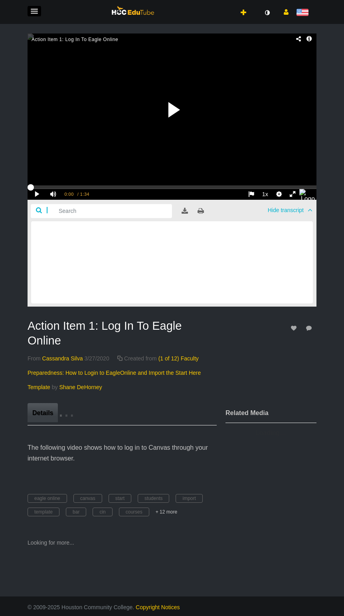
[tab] (43, 412)
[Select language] (303, 13)
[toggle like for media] (295, 328)
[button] (34, 11)
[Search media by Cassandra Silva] (62, 358)
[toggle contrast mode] (267, 13)
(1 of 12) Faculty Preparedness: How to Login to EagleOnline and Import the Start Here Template (114, 372)
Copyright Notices (158, 607)
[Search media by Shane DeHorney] (80, 387)
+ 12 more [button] (166, 512)
